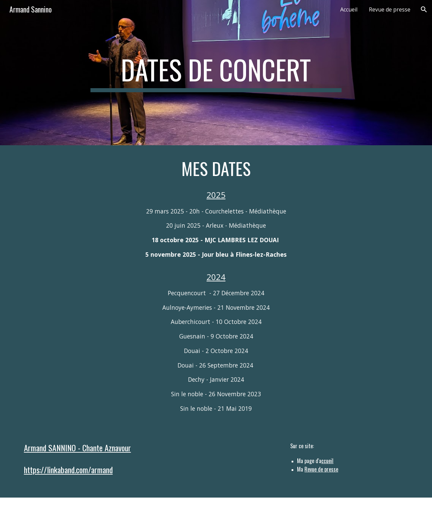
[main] (216, 72)
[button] (424, 9)
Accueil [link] (348, 9)
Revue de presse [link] (389, 9)
